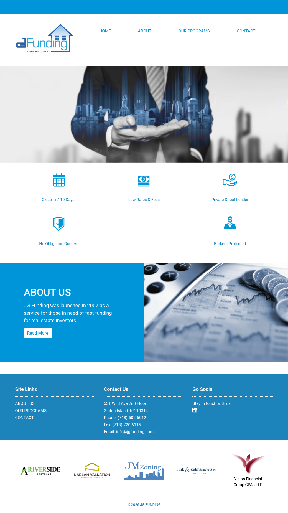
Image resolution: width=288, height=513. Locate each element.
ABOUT (144, 31)
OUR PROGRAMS (194, 31)
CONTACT (246, 31)
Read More (38, 333)
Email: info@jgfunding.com (129, 431)
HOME (105, 31)
